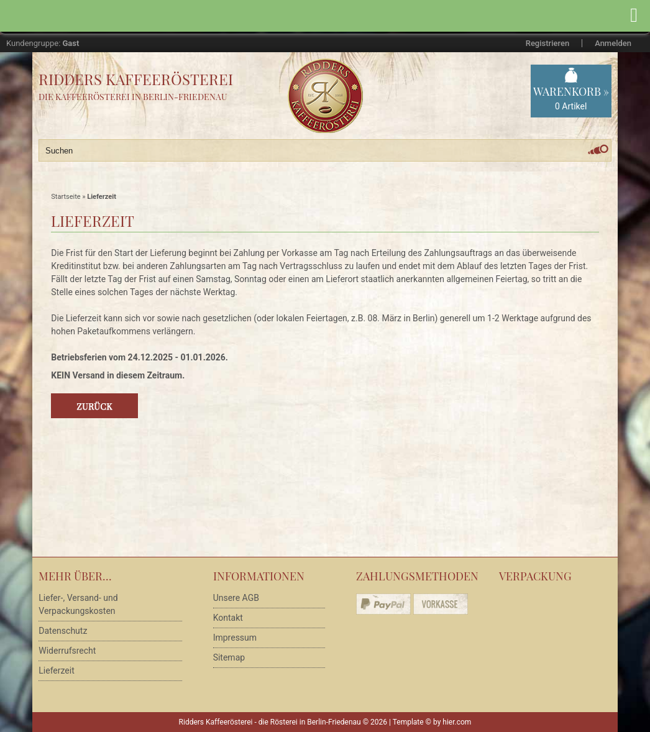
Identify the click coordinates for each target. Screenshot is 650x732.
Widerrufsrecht (67, 651)
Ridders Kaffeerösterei (136, 79)
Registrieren (547, 43)
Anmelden (613, 43)
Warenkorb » (571, 98)
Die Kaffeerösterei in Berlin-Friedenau (133, 97)
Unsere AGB (236, 598)
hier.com (456, 722)
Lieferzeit (56, 670)
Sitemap (229, 657)
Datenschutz (63, 631)
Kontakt (228, 618)
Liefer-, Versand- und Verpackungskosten (78, 604)
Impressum (235, 638)
